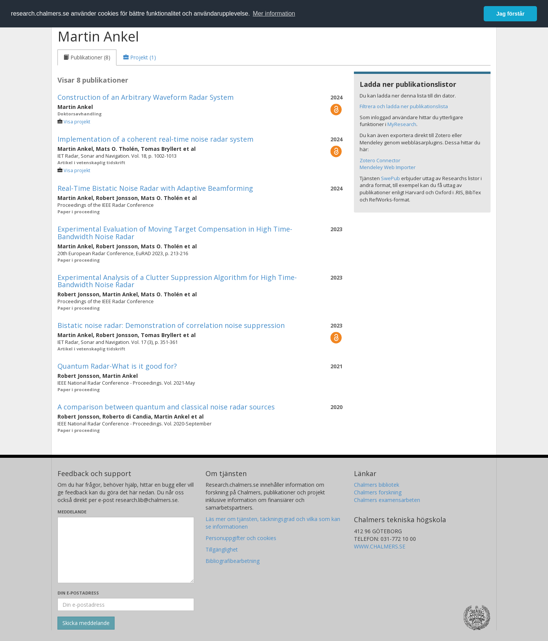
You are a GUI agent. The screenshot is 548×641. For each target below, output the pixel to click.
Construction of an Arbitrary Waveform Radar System (145, 97)
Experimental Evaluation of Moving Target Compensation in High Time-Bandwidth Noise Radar (174, 232)
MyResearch (401, 124)
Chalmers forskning (377, 492)
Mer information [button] (274, 13)
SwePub (390, 178)
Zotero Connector (380, 160)
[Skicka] (86, 623)
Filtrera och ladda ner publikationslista (404, 106)
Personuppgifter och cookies (241, 538)
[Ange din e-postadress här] (125, 604)
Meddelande (71, 512)
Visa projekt (77, 121)
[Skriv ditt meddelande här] (125, 550)
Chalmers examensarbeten (387, 500)
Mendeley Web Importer (388, 167)
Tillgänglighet (222, 549)
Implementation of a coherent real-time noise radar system (155, 139)
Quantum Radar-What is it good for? (117, 366)
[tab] (86, 58)
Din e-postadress (78, 593)
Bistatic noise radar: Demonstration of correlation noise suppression (171, 325)
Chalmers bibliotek (376, 484)
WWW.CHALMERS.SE (379, 546)
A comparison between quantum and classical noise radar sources (166, 406)
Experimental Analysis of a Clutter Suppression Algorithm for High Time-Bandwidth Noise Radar (177, 281)
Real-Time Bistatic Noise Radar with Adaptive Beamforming (155, 188)
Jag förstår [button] (510, 14)
